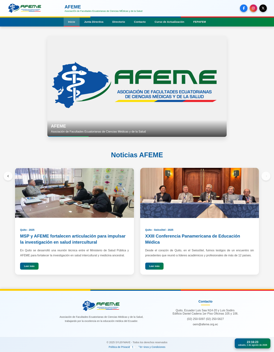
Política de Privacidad (121, 347)
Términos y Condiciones (151, 347)
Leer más (29, 266)
